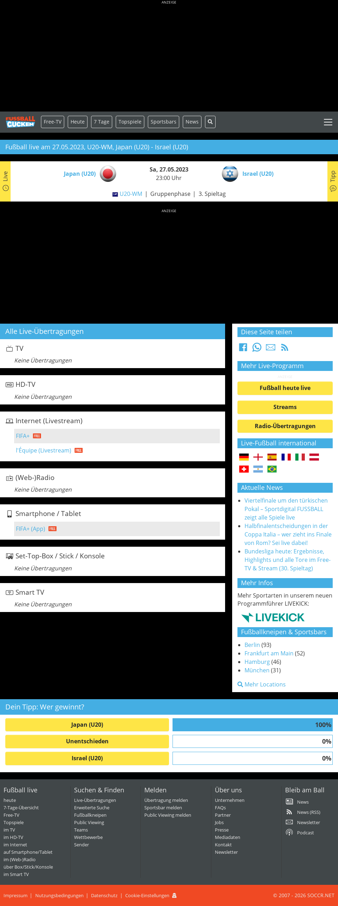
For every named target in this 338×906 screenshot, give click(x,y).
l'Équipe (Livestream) (43, 450)
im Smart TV (16, 874)
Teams (81, 830)
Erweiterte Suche (91, 807)
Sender (81, 844)
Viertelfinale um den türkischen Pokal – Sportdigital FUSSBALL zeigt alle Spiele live (286, 509)
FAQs (220, 807)
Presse (222, 830)
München (257, 670)
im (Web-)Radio (20, 859)
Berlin (252, 645)
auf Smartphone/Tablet (28, 852)
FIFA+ (23, 436)
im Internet (15, 844)
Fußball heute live (285, 388)
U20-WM (131, 194)
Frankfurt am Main (269, 653)
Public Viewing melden (167, 815)
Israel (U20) (87, 758)
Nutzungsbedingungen (59, 895)
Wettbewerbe (88, 837)
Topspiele (14, 822)
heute (10, 800)
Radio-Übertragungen (285, 426)
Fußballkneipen (90, 815)
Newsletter (226, 852)
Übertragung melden (166, 800)
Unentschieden (87, 741)
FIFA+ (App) (30, 529)
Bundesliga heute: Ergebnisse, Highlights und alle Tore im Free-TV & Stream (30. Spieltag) (288, 559)
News (192, 121)
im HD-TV (13, 837)
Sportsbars (163, 121)
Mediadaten (227, 837)
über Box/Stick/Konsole (28, 867)
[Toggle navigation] (328, 122)
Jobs (219, 822)
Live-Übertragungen (95, 800)
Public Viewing (89, 822)
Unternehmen (230, 800)
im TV (9, 830)
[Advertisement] (169, 56)
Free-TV (52, 121)
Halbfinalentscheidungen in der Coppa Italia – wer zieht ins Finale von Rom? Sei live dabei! (288, 534)
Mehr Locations (261, 684)
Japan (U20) (87, 724)
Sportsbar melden (163, 807)
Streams (285, 407)
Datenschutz (104, 895)
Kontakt (223, 844)
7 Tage (101, 121)
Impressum (16, 895)
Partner (223, 815)
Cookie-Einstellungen (147, 895)
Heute (78, 121)
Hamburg (257, 662)
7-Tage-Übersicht (21, 807)
